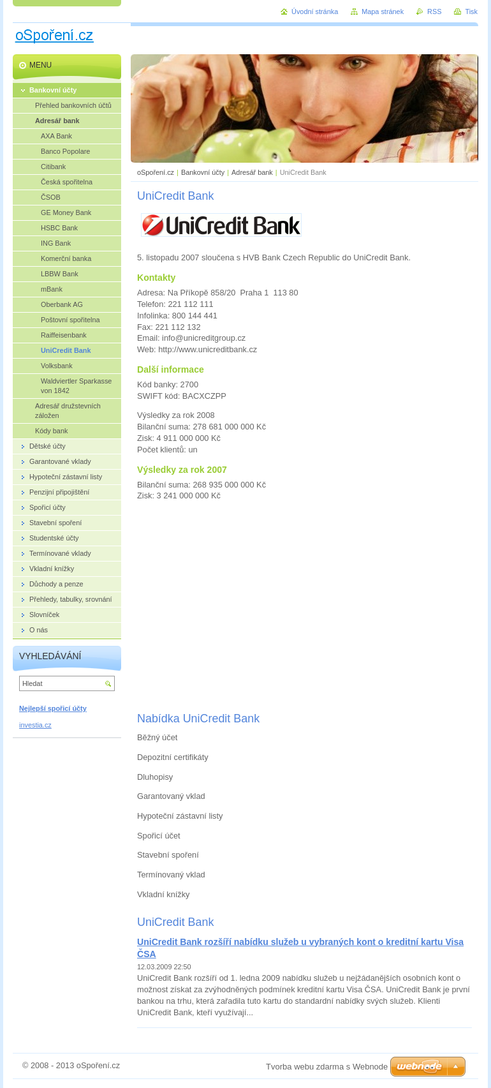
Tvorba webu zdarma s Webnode (327, 1066)
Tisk (471, 11)
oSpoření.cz (155, 172)
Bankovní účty (202, 172)
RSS (434, 11)
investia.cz (35, 725)
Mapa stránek (383, 11)
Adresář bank (252, 172)
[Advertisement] (305, 605)
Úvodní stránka (314, 11)
